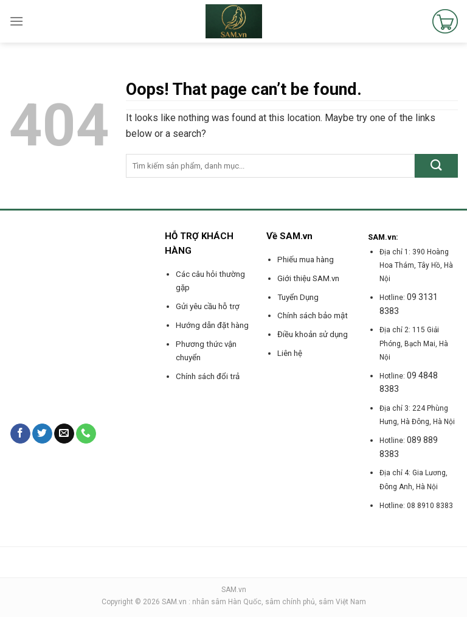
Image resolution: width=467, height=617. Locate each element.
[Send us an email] (64, 434)
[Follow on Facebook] (20, 434)
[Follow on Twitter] (42, 434)
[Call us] (86, 434)
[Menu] (16, 21)
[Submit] (436, 166)
